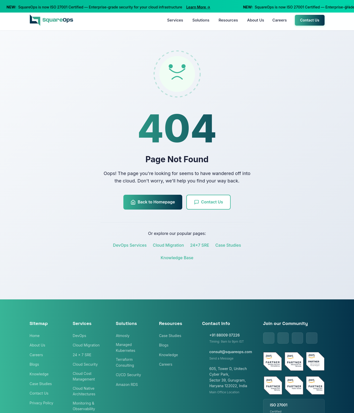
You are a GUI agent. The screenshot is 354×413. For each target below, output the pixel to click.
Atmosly (123, 335)
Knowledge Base (177, 257)
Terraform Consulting (125, 362)
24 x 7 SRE (82, 355)
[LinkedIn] (268, 338)
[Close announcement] (347, 6)
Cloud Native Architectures (84, 391)
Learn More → (201, 7)
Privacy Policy (41, 403)
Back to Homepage (153, 202)
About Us (255, 20)
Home (35, 335)
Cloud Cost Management (84, 376)
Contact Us (309, 20)
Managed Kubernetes (125, 347)
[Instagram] (311, 338)
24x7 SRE (199, 245)
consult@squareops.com (230, 352)
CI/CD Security (128, 375)
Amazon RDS (127, 384)
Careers (279, 20)
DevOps (79, 335)
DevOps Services (130, 245)
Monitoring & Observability (84, 406)
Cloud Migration (168, 245)
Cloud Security (85, 364)
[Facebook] (297, 338)
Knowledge (39, 374)
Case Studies (228, 245)
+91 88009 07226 (224, 335)
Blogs (34, 364)
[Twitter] (283, 338)
